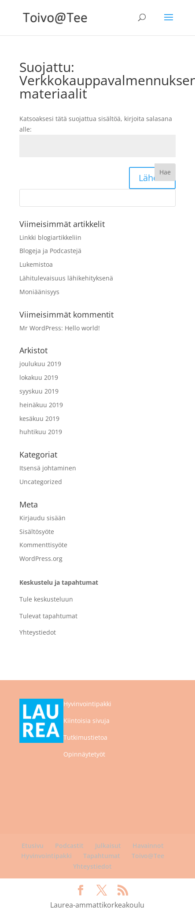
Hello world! (82, 328)
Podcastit (69, 845)
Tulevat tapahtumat (48, 616)
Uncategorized (40, 481)
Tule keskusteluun (46, 599)
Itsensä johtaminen (47, 468)
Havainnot (148, 845)
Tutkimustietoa (85, 737)
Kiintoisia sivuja (86, 720)
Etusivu (33, 845)
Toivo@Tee (148, 855)
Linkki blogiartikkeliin (50, 237)
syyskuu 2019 (39, 391)
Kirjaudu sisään (42, 518)
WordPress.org (41, 558)
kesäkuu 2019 (39, 418)
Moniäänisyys (39, 292)
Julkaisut (108, 845)
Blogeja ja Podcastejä (50, 250)
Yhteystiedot (37, 632)
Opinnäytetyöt (84, 754)
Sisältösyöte (36, 531)
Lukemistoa (36, 264)
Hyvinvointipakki (87, 704)
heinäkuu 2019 (41, 405)
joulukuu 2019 (40, 364)
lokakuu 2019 (38, 377)
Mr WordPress (40, 328)
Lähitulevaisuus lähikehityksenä (66, 278)
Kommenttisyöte (43, 545)
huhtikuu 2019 (40, 432)
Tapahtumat (101, 855)
